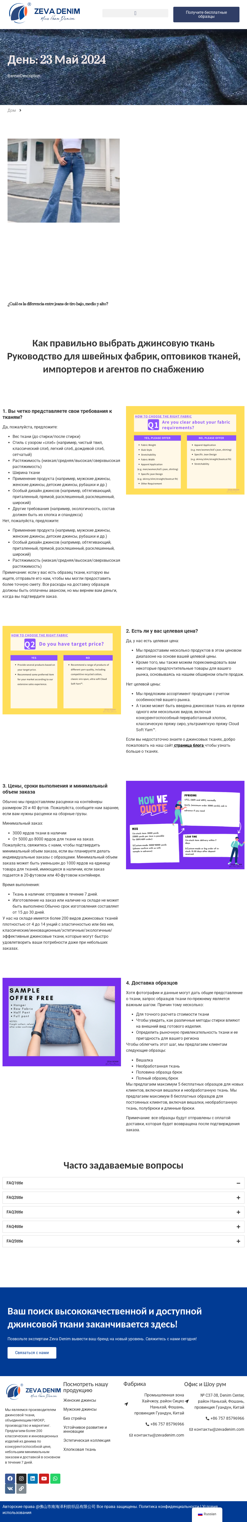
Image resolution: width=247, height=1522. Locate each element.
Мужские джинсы (80, 1409)
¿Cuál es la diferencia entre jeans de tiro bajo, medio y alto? (58, 304)
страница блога (189, 745)
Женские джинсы (79, 1400)
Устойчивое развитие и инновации (85, 1429)
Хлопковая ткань (79, 1449)
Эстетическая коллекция (86, 1440)
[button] (135, 13)
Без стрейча (74, 1418)
